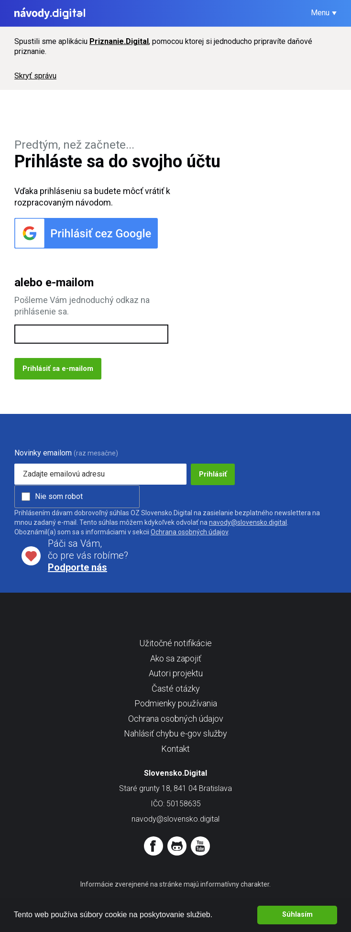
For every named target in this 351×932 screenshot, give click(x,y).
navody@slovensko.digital (248, 522)
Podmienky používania (175, 703)
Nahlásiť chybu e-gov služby (175, 733)
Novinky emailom (43, 452)
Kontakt (175, 749)
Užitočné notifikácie (175, 643)
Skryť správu (35, 75)
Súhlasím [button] (297, 914)
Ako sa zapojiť (175, 658)
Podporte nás (77, 567)
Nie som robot (59, 496)
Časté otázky (176, 688)
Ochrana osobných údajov (189, 532)
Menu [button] (320, 12)
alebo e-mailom (54, 282)
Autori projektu (176, 673)
